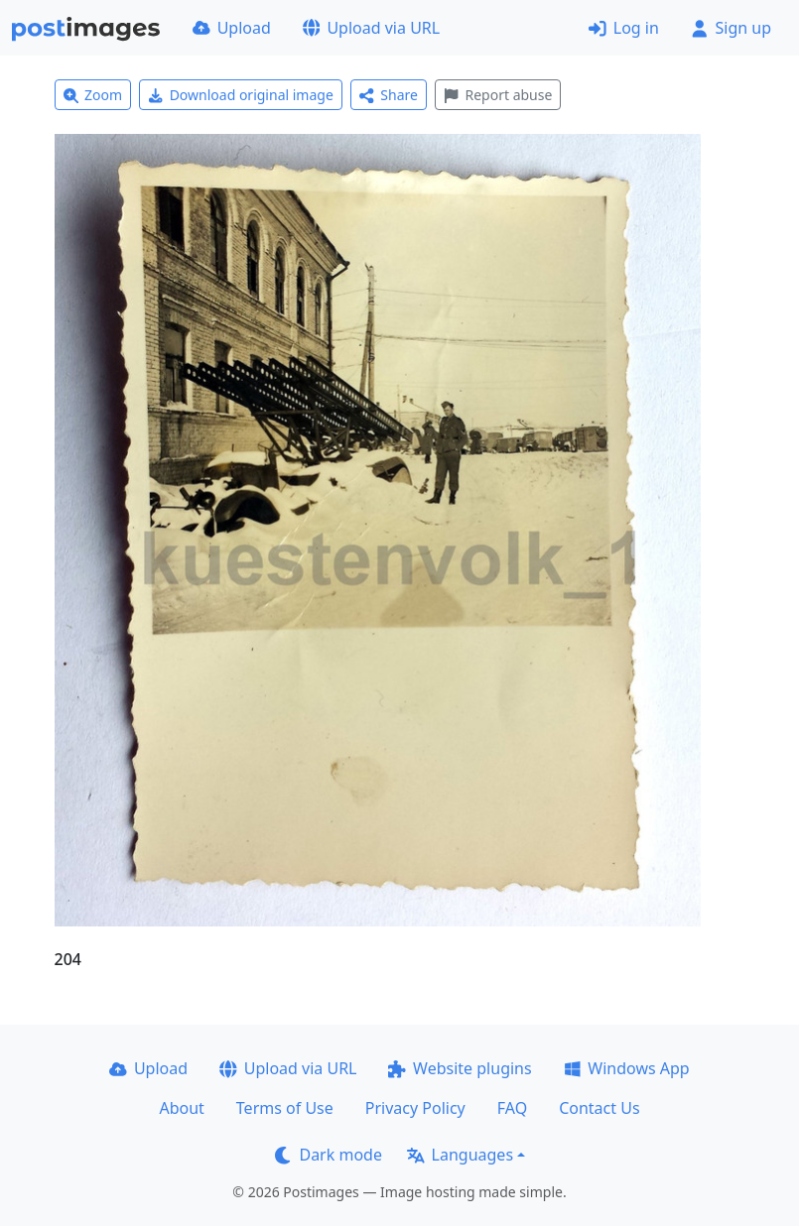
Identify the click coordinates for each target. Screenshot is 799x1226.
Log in (624, 28)
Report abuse (498, 94)
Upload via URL (371, 28)
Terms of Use (284, 1108)
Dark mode (328, 1154)
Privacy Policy (415, 1108)
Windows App (627, 1068)
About (181, 1108)
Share (388, 94)
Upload (232, 28)
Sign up (731, 28)
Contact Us (599, 1108)
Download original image (240, 94)
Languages (460, 1154)
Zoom (93, 94)
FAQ (512, 1108)
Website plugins (459, 1068)
